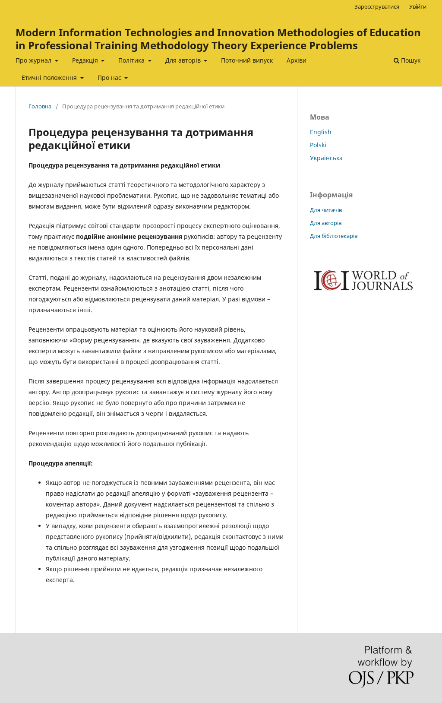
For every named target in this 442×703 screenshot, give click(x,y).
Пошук (407, 60)
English (321, 132)
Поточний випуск (247, 60)
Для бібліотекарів (333, 236)
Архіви (296, 60)
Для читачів (326, 210)
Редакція (86, 60)
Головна (39, 106)
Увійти (417, 6)
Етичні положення (50, 77)
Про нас (110, 77)
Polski (318, 145)
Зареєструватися (376, 6)
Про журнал (34, 60)
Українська (326, 158)
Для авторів (183, 60)
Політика (132, 60)
